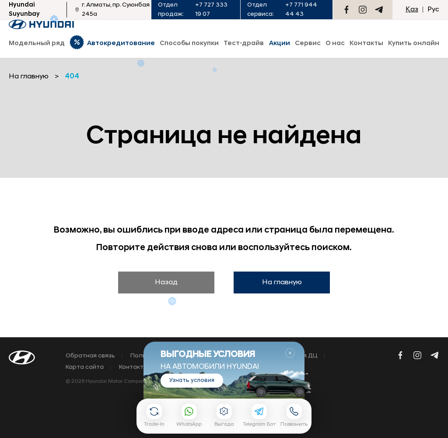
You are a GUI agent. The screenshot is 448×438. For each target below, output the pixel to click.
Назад (166, 282)
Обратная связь (90, 356)
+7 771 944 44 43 (301, 10)
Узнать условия (191, 380)
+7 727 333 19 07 (211, 10)
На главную (282, 282)
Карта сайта (85, 367)
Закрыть (290, 353)
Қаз (412, 9)
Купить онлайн (413, 43)
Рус (433, 9)
